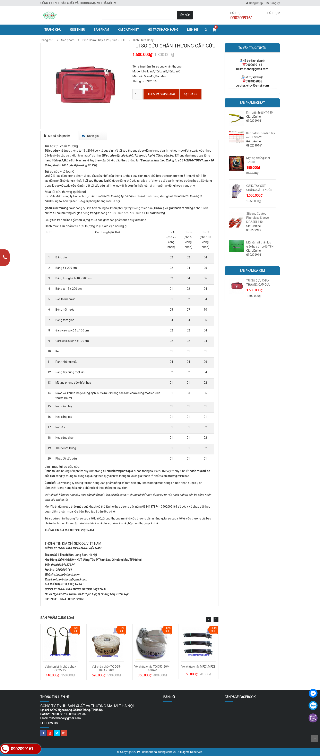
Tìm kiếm (185, 15)
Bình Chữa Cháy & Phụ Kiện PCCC (104, 40)
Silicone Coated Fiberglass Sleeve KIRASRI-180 (257, 217)
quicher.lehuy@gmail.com (252, 85)
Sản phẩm (101, 30)
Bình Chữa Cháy (143, 40)
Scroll (314, 738)
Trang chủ (52, 30)
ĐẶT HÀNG (190, 94)
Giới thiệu (77, 30)
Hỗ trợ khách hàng (163, 30)
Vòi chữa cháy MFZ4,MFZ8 (198, 666)
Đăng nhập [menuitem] (254, 3)
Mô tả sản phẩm (59, 136)
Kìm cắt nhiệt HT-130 (259, 112)
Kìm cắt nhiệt (128, 30)
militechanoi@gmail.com (252, 69)
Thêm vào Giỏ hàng (161, 94)
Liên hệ (192, 30)
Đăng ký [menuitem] (273, 3)
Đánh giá (93, 136)
